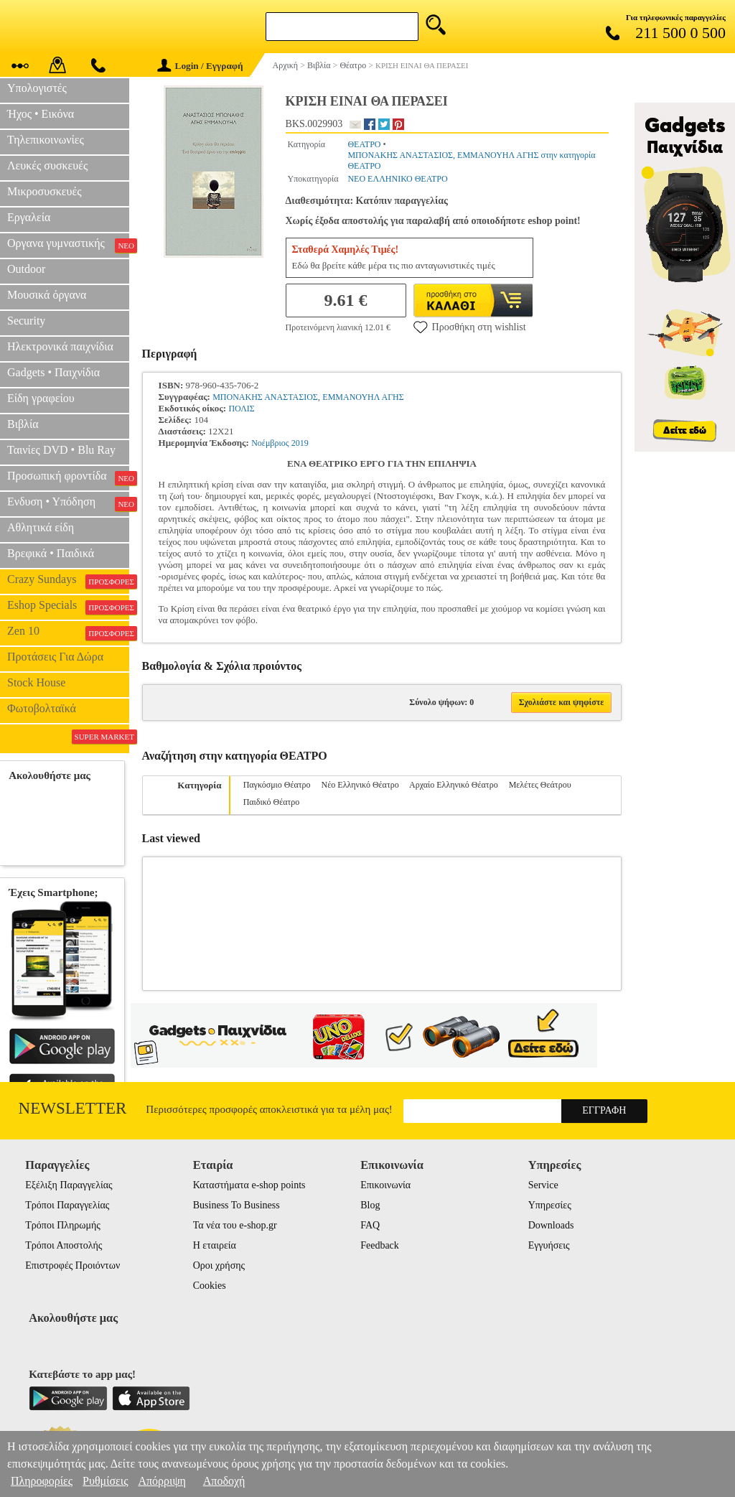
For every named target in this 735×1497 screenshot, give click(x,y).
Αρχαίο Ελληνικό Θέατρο (453, 785)
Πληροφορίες (41, 1481)
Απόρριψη (161, 1481)
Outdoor (26, 269)
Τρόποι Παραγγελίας (67, 1205)
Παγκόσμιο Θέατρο (277, 785)
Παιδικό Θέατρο (271, 802)
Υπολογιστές (37, 88)
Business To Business (236, 1205)
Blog (370, 1205)
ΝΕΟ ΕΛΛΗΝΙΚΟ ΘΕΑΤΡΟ (397, 179)
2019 (300, 443)
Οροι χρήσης (219, 1265)
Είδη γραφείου (41, 398)
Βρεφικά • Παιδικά (50, 553)
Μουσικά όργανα (46, 295)
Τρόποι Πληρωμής (62, 1225)
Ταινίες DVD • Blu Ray (61, 450)
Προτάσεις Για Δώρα (55, 656)
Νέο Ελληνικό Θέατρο (360, 785)
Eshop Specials (68, 607)
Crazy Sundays (68, 581)
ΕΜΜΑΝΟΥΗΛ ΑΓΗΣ (362, 397)
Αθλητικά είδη (40, 527)
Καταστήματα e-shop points (249, 1185)
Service (543, 1185)
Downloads (551, 1225)
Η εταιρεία (214, 1245)
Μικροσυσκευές (44, 191)
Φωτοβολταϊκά (41, 708)
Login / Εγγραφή (200, 65)
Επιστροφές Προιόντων (72, 1265)
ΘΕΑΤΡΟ (363, 144)
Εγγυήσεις (549, 1245)
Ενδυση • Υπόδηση (68, 503)
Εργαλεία (28, 217)
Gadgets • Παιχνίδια (53, 372)
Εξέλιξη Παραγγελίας (68, 1185)
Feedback (379, 1245)
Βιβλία (23, 424)
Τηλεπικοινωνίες (45, 140)
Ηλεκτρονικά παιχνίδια (60, 346)
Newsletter (73, 1108)
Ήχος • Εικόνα (40, 114)
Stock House (36, 682)
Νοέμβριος (270, 443)
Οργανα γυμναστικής (68, 245)
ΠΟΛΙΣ (241, 409)
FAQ (370, 1225)
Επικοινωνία (385, 1185)
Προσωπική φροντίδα (68, 477)
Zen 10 (68, 632)
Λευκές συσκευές (47, 165)
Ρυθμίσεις (105, 1481)
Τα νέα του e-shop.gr (235, 1225)
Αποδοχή (224, 1481)
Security (26, 320)
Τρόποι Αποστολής (63, 1245)
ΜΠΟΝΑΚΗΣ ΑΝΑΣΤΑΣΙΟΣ (265, 397)
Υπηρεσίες (549, 1205)
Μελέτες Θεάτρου (540, 785)
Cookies (209, 1285)
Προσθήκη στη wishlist (469, 326)
